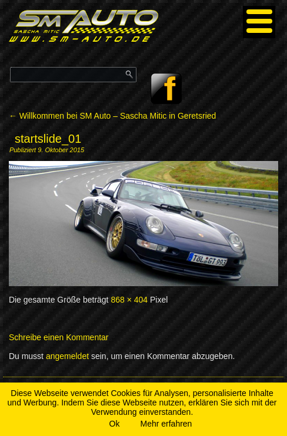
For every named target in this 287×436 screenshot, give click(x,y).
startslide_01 (48, 138)
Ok (114, 423)
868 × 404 (129, 299)
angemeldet (67, 356)
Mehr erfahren (166, 423)
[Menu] (259, 22)
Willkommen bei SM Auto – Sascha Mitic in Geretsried (112, 115)
